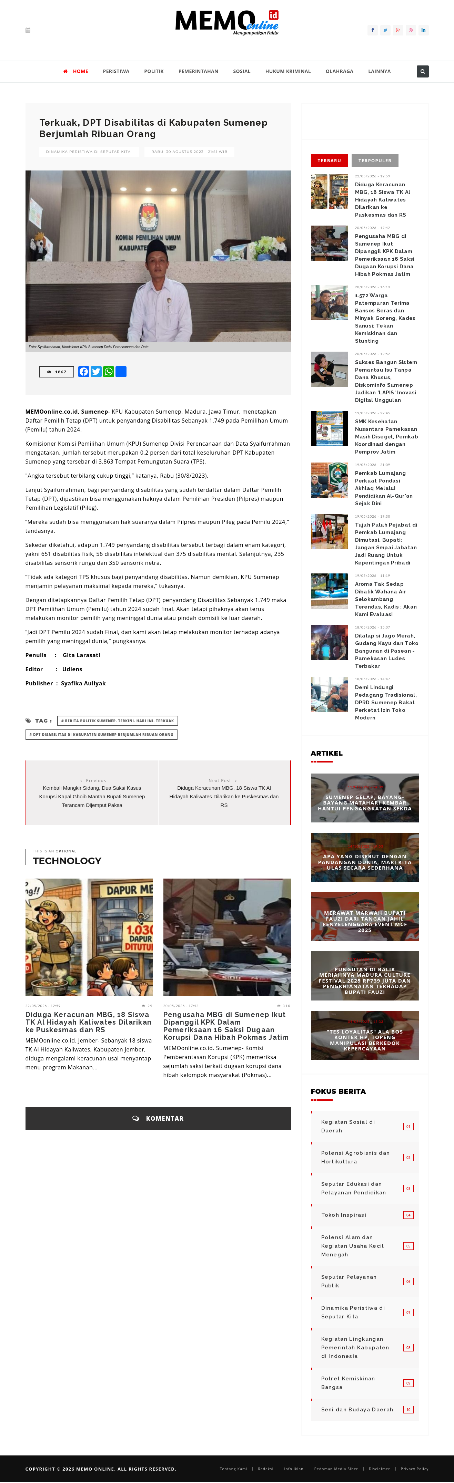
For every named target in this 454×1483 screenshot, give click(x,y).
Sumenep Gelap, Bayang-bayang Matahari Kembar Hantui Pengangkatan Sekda (365, 803)
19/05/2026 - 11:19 (373, 575)
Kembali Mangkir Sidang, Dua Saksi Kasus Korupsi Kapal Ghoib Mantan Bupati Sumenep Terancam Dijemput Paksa (92, 796)
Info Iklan (294, 1469)
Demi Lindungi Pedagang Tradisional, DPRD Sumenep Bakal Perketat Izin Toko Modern (386, 702)
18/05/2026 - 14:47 (373, 679)
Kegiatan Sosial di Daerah (348, 1126)
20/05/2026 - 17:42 (181, 1006)
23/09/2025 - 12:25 (365, 903)
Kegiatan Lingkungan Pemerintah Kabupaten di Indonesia (355, 1347)
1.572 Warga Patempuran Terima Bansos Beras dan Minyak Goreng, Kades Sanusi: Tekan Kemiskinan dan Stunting (385, 318)
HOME (75, 71)
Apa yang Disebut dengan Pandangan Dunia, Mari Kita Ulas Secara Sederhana (365, 862)
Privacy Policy (415, 1469)
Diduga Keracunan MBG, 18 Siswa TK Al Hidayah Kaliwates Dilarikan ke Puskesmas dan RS (224, 796)
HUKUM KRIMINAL (288, 71)
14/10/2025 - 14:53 (365, 846)
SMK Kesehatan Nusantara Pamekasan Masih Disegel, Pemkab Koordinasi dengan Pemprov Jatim (386, 436)
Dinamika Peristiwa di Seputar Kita (88, 151)
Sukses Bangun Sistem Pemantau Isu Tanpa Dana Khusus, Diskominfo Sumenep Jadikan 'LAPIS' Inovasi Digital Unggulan (386, 381)
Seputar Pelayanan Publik (349, 1281)
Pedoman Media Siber (336, 1469)
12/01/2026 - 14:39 (365, 787)
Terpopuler (375, 160)
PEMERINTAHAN (199, 71)
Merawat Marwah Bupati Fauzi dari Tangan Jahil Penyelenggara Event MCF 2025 (364, 921)
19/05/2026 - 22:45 (373, 413)
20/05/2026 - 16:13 (373, 287)
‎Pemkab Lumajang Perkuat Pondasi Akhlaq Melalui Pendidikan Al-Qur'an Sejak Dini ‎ (384, 488)
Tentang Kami (234, 1469)
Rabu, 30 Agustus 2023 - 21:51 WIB (189, 151)
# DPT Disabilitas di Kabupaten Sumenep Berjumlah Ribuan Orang (102, 734)
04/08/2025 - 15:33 (365, 1021)
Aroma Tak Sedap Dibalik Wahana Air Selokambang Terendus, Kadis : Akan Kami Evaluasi (386, 599)
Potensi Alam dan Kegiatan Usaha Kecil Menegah (352, 1246)
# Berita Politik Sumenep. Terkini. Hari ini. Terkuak (117, 720)
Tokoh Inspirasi (344, 1215)
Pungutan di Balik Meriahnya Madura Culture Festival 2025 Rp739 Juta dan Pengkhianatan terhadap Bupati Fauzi (365, 980)
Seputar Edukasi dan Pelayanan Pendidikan (353, 1188)
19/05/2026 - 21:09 (373, 465)
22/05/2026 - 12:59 (43, 1006)
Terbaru (330, 160)
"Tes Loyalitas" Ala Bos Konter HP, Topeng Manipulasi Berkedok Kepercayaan (365, 1040)
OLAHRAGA (340, 71)
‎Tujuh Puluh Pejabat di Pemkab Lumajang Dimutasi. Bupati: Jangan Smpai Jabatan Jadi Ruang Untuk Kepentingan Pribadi (386, 544)
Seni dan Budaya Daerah (357, 1410)
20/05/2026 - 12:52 (373, 354)
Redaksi (265, 1469)
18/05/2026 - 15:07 (373, 627)
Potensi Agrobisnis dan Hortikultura (355, 1157)
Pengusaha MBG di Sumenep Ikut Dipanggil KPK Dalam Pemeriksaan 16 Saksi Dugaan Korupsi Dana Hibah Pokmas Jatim (226, 1025)
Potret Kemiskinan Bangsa (348, 1383)
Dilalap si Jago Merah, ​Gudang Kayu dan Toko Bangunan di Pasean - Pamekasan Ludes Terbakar (387, 651)
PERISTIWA (116, 71)
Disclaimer (379, 1469)
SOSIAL (242, 71)
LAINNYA (379, 71)
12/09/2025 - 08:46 (365, 959)
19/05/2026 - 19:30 (373, 516)
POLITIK (154, 71)
